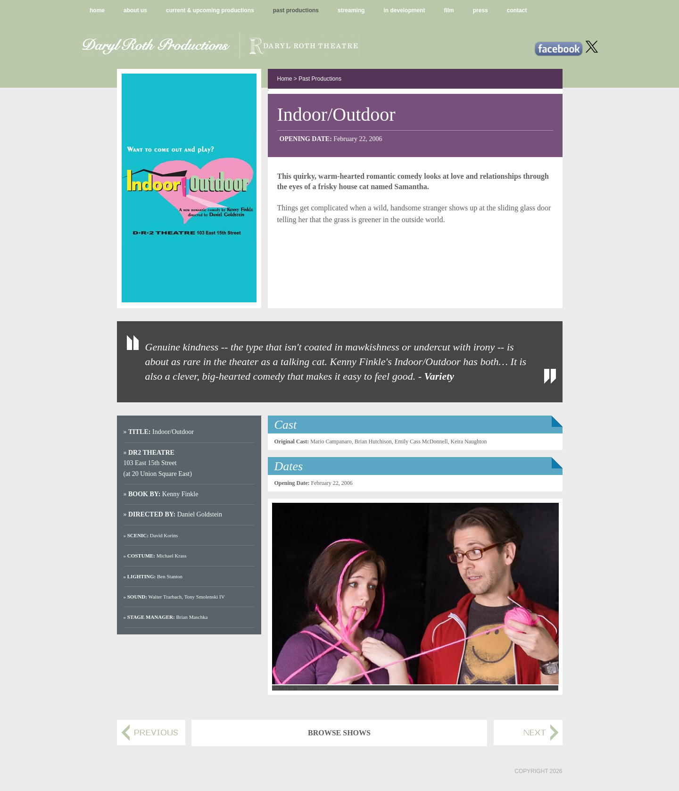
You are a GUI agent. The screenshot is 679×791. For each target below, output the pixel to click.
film (449, 10)
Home (284, 78)
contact (517, 10)
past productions (296, 10)
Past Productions (319, 78)
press (480, 10)
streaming (351, 10)
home (97, 10)
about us (135, 10)
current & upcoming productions (210, 10)
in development (404, 10)
